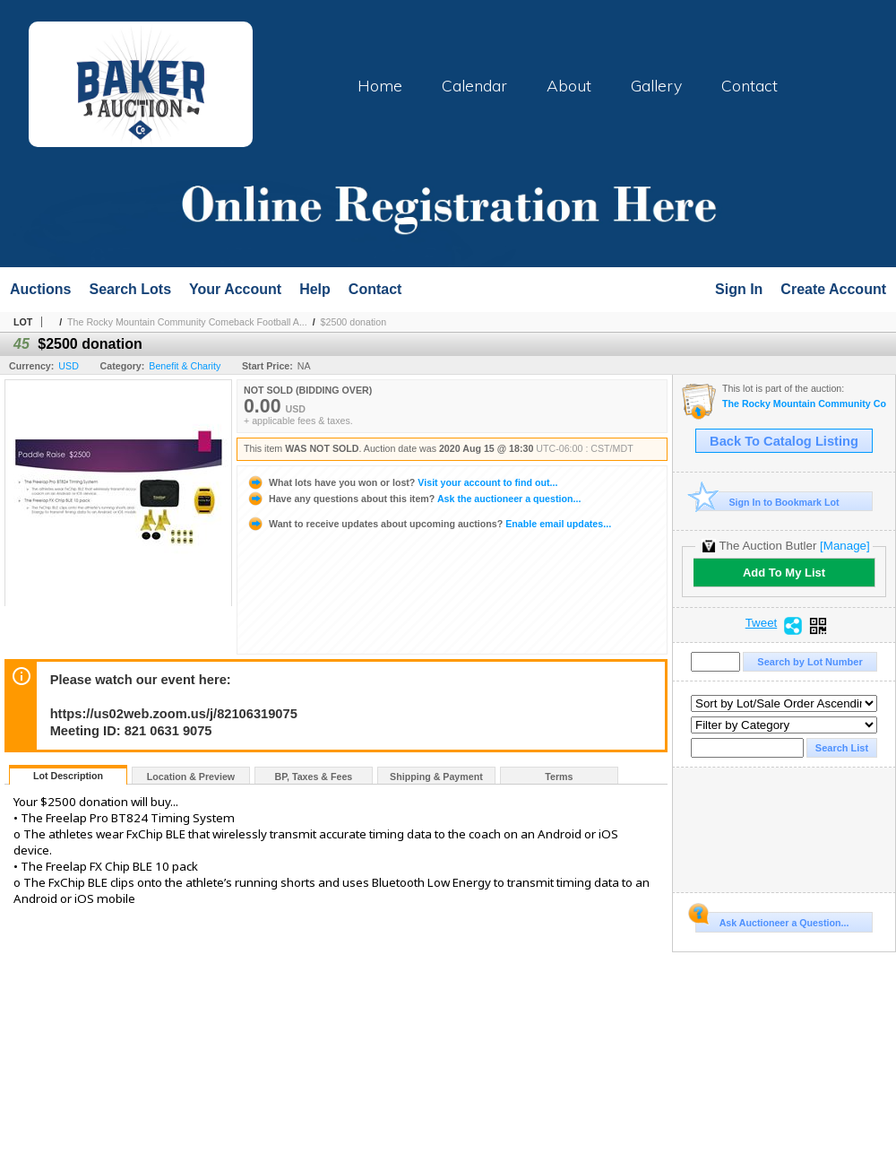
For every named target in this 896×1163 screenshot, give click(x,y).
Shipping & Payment (436, 776)
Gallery (656, 85)
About (569, 85)
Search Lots (130, 289)
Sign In (738, 289)
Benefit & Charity (184, 365)
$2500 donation (353, 322)
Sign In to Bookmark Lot (767, 501)
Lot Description (68, 775)
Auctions (40, 289)
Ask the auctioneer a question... (413, 498)
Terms (559, 776)
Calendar (474, 85)
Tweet (761, 623)
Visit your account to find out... (401, 482)
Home (380, 85)
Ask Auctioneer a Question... (772, 920)
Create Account (833, 289)
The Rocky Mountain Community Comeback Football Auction (804, 404)
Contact (749, 85)
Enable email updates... (428, 523)
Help (315, 289)
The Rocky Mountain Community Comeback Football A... (187, 322)
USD (68, 365)
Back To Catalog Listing (784, 441)
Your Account (235, 289)
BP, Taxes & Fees (314, 776)
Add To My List (784, 572)
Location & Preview (191, 776)
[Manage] (844, 545)
